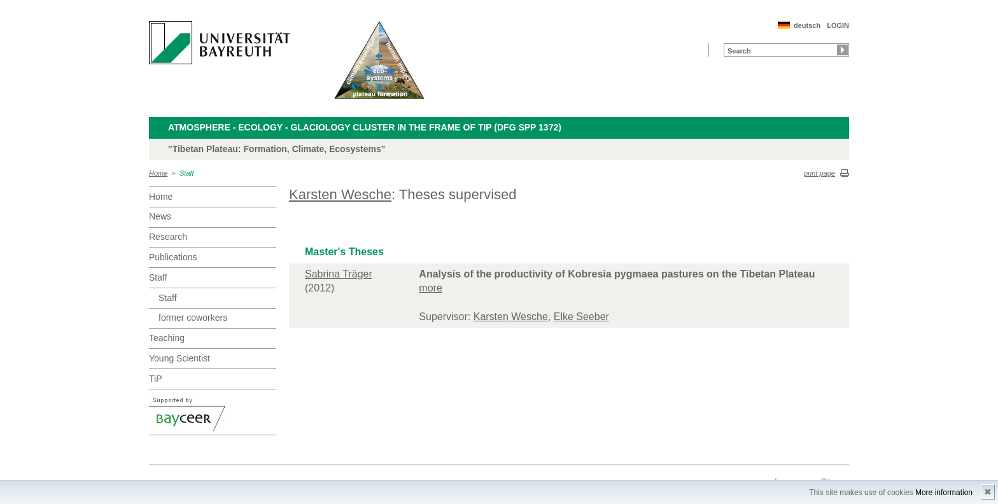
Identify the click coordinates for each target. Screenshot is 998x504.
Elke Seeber (581, 316)
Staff (186, 173)
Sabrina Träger (338, 274)
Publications (173, 257)
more (430, 288)
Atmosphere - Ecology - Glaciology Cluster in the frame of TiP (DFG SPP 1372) (364, 127)
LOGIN (838, 25)
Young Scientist (179, 358)
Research (168, 237)
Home (158, 173)
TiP (155, 379)
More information (944, 492)
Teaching (167, 338)
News (160, 216)
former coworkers (192, 317)
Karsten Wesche (340, 194)
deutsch (807, 25)
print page (819, 173)
